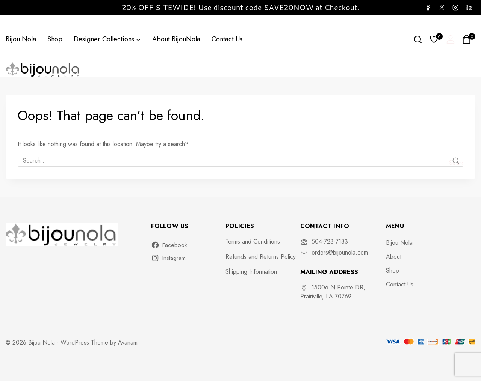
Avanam (128, 342)
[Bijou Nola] (43, 69)
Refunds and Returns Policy (260, 256)
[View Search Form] (417, 39)
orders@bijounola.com (340, 252)
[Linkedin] (469, 8)
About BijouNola (176, 39)
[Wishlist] (434, 39)
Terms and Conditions (252, 241)
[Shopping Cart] (468, 39)
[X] (442, 8)
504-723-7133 (330, 241)
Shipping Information (251, 271)
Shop (54, 39)
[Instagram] (455, 8)
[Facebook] (428, 8)
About (393, 256)
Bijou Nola (21, 39)
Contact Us (227, 39)
